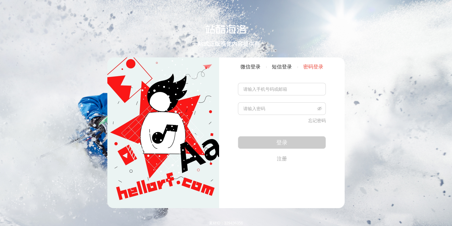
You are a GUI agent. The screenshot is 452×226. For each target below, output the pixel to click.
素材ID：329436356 (226, 223)
